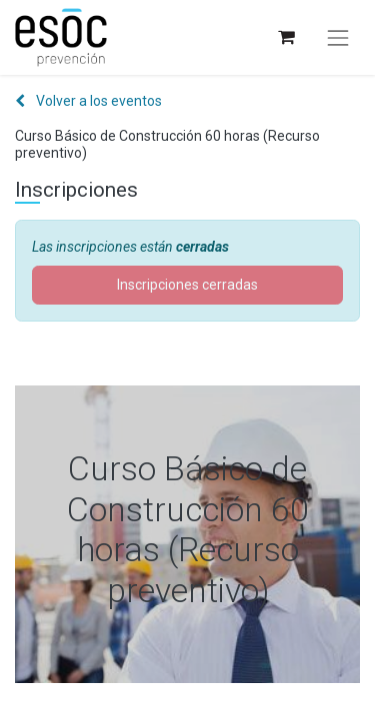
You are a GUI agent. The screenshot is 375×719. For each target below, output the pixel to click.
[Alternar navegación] (338, 38)
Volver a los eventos (88, 101)
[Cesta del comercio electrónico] (285, 37)
